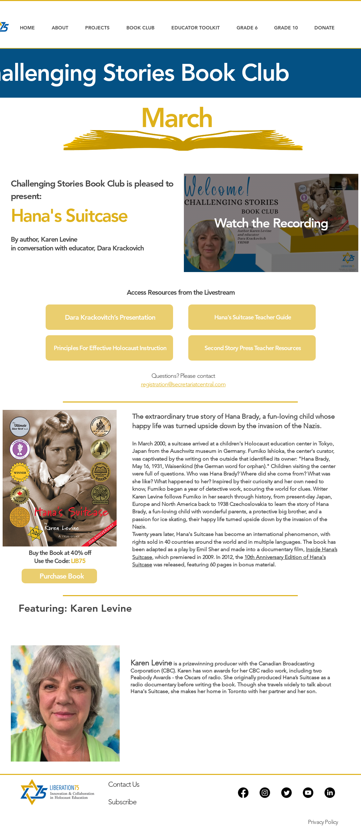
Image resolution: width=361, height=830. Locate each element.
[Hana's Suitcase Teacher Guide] (252, 317)
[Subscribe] (157, 801)
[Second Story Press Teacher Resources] (252, 348)
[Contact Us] (145, 784)
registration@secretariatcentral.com (183, 384)
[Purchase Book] (59, 576)
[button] (63, 27)
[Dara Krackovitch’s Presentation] (109, 317)
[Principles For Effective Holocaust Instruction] (109, 348)
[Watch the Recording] (271, 223)
